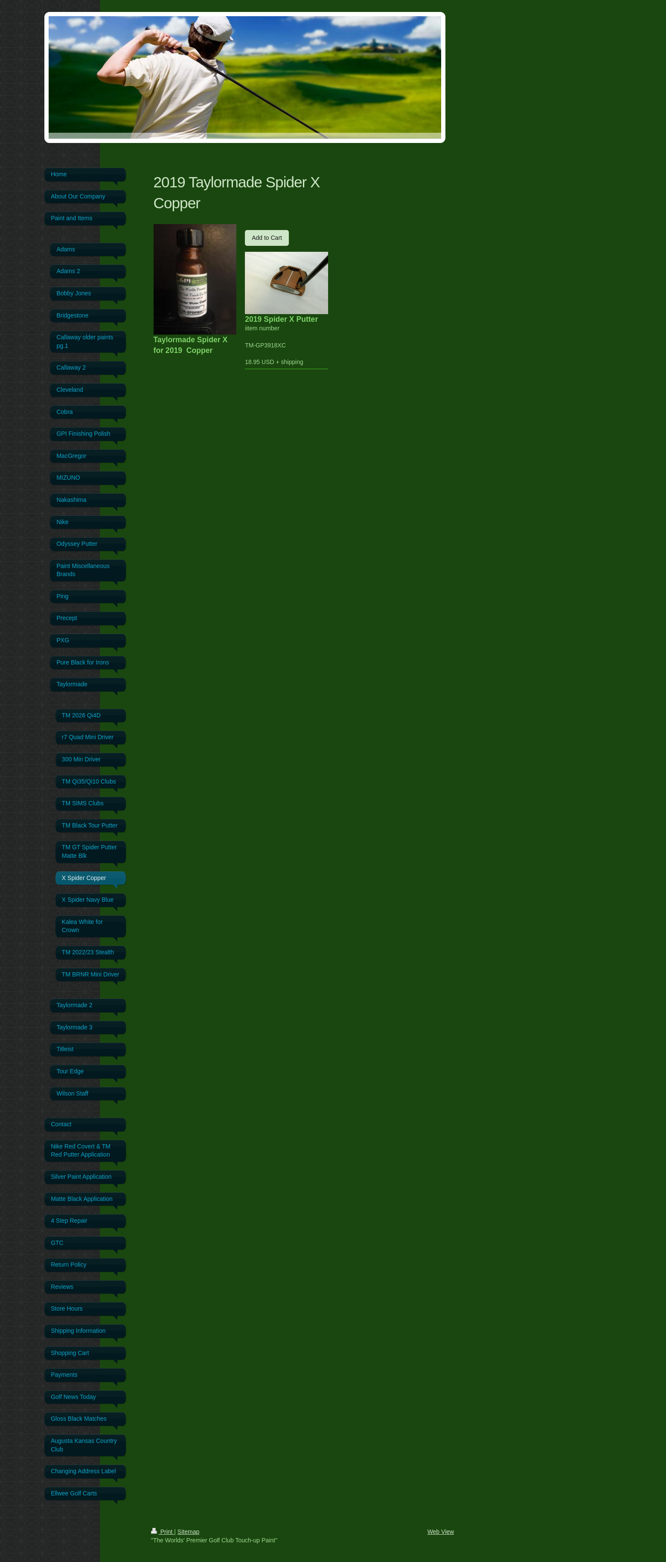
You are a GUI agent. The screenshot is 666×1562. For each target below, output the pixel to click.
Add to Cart (267, 237)
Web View (441, 1531)
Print (162, 1531)
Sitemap (188, 1531)
